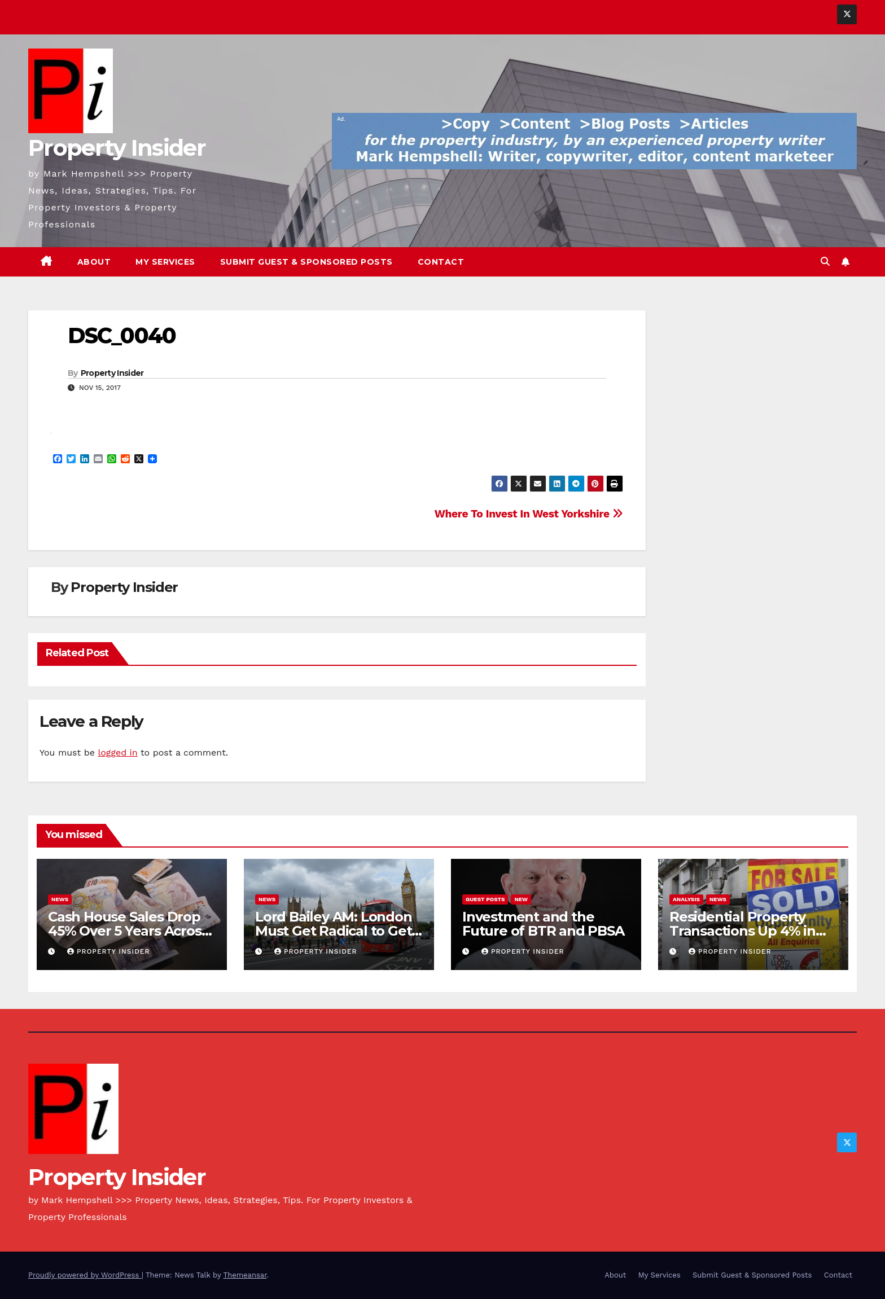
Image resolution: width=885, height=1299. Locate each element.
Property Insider (116, 147)
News (59, 899)
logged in (117, 752)
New (521, 899)
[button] (825, 261)
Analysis (686, 899)
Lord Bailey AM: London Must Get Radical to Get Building (333, 931)
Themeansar (245, 1275)
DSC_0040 (122, 335)
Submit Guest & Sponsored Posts (306, 262)
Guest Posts (485, 899)
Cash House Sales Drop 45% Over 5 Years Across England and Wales (128, 931)
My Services (165, 262)
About (94, 262)
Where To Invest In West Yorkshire (529, 513)
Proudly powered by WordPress (85, 1275)
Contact (441, 262)
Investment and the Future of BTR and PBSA (543, 924)
